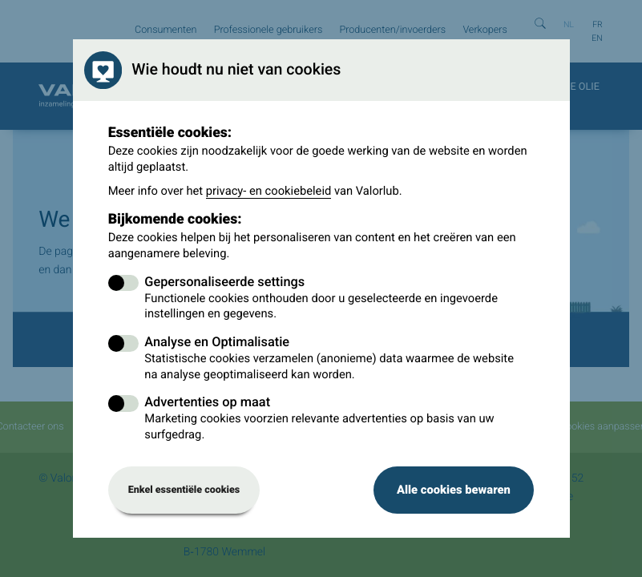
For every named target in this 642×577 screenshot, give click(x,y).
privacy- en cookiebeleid (269, 191)
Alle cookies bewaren (454, 489)
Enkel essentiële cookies (184, 490)
